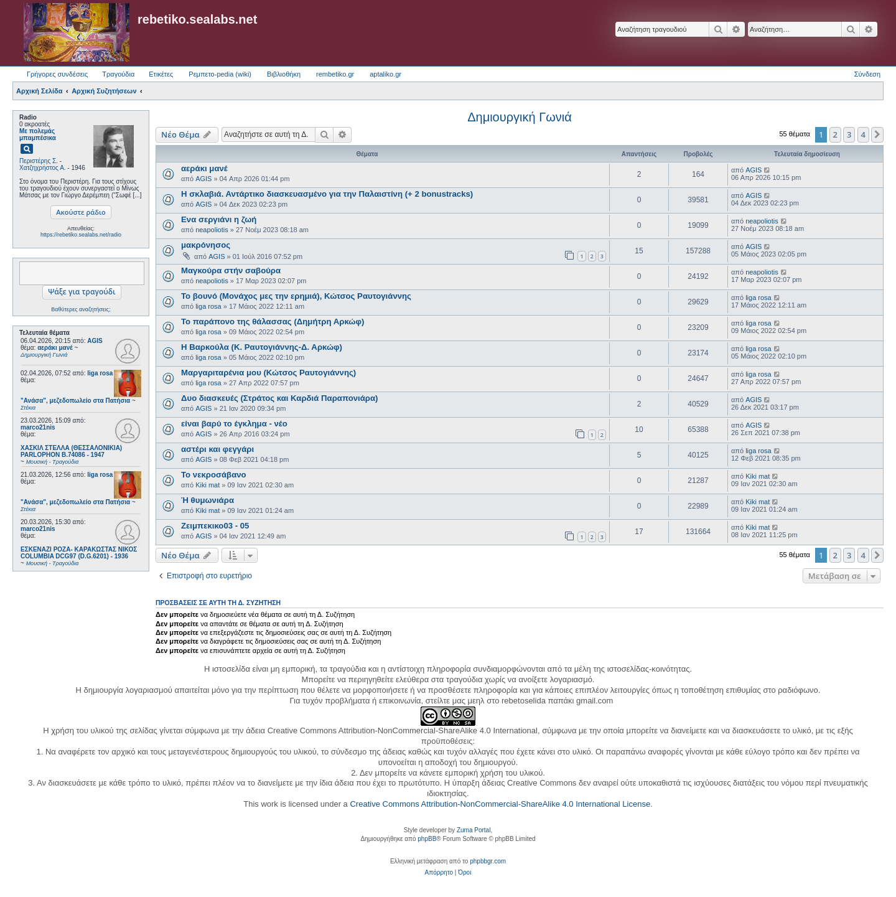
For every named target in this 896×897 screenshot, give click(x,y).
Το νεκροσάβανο (213, 474)
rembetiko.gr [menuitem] (335, 74)
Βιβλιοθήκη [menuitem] (284, 74)
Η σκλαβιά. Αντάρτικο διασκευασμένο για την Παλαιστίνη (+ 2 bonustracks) (327, 194)
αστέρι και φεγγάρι (217, 449)
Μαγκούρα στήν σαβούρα (231, 270)
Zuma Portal (473, 830)
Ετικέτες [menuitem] (161, 74)
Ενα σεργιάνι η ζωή (218, 219)
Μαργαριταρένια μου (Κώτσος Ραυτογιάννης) (268, 372)
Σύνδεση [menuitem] (867, 74)
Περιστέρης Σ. (38, 160)
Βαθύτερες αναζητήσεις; (80, 309)
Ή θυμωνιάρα (207, 500)
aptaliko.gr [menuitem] (385, 74)
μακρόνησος (205, 245)
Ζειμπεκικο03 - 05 (215, 525)
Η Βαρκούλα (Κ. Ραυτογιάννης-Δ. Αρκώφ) (261, 347)
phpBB (427, 838)
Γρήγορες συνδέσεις (57, 74)
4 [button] (863, 134)
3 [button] (849, 134)
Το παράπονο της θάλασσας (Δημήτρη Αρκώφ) (272, 321)
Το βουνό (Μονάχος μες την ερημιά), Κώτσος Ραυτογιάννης (296, 296)
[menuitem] (439, 872)
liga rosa (100, 373)
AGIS (94, 340)
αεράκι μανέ (204, 168)
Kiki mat (207, 485)
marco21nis (38, 427)
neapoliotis (211, 229)
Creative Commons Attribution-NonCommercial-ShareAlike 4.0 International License (500, 804)
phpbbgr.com (488, 861)
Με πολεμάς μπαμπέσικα (37, 134)
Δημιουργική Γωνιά (519, 117)
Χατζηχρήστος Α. (42, 167)
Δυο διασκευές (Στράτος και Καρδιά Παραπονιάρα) (279, 398)
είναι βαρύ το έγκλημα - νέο (234, 423)
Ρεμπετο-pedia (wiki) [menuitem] (220, 74)
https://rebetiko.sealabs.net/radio (80, 235)
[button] (877, 134)
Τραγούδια (118, 74)
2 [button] (835, 134)
